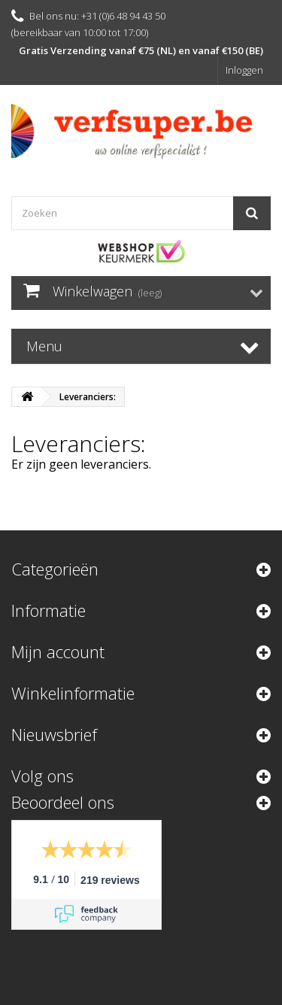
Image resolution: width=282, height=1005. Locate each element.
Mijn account (58, 651)
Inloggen (244, 70)
